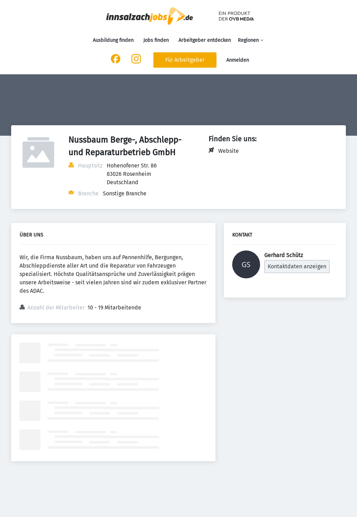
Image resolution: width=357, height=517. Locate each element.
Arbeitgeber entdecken (204, 40)
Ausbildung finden (113, 40)
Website (228, 151)
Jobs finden (156, 40)
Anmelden (237, 60)
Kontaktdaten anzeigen (297, 266)
